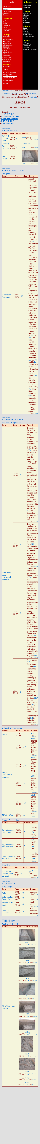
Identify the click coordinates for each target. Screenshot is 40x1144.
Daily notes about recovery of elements (6, 576)
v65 (27, 960)
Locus (4, 735)
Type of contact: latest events (8, 831)
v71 (26, 996)
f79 (29, 360)
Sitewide (5, 83)
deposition (6, 47)
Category (5, 143)
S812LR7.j (35, 413)
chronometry (6, 48)
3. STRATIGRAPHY (9, 119)
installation (26, 143)
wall (23, 147)
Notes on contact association (8, 857)
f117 (28, 662)
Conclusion (6, 25)
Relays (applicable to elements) (7, 774)
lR (16, 138)
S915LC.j (34, 1055)
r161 (33, 776)
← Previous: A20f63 (10, 94)
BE (8, 52)
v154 (27, 1072)
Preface (5, 20)
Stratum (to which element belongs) (7, 873)
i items (25, 17)
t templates (26, 33)
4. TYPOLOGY (7, 121)
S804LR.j (36, 521)
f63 (29, 338)
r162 (33, 795)
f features (26, 15)
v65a (27, 978)
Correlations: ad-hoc (9, 77)
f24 (33, 241)
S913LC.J (34, 1079)
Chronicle (6, 31)
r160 (33, 757)
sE (28, 568)
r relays (25, 29)
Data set (5, 69)
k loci (25, 28)
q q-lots (25, 18)
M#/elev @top (7, 815)
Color (4, 893)
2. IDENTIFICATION (10, 116)
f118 (33, 858)
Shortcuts (5, 15)
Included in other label (5, 138)
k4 (35, 362)
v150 (27, 1054)
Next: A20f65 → (31, 94)
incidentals (26, 7)
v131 (27, 1014)
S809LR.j (36, 566)
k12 (29, 194)
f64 (29, 396)
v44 (23, 164)
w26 (26, 1077)
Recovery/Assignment (11, 422)
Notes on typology (5, 911)
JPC (33, 870)
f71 (36, 360)
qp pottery (26, 22)
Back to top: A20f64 (6, 128)
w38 (26, 1082)
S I (7, 29)
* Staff (5, 23)
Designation (7, 173)
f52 (29, 389)
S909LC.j (35, 1016)
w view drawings (28, 36)
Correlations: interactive (10, 76)
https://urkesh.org (7, 90)
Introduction (6, 36)
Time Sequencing (9, 865)
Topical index (7, 11)
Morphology (7, 886)
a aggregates (27, 13)
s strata (25, 31)
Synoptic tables (7, 74)
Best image (4, 157)
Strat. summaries (8, 80)
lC (28, 1056)
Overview (6, 22)
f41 (32, 335)
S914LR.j (36, 877)
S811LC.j (36, 163)
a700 (24, 138)
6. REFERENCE (8, 123)
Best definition (5, 147)
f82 (34, 667)
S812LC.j (35, 962)
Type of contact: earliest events (8, 845)
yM (24, 747)
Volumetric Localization (12, 728)
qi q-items (26, 20)
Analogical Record (10, 924)
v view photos (27, 34)
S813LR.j (34, 837)
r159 (33, 739)
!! (16, 143)
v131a (27, 1032)
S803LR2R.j (34, 755)
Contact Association (10, 820)
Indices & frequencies (9, 72)
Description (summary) (6, 296)
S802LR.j (36, 147)
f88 (36, 376)
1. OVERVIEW (8, 114)
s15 (30, 871)
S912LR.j (36, 139)
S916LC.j (34, 1073)
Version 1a (33, 97)
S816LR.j (36, 724)
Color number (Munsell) (7, 898)
